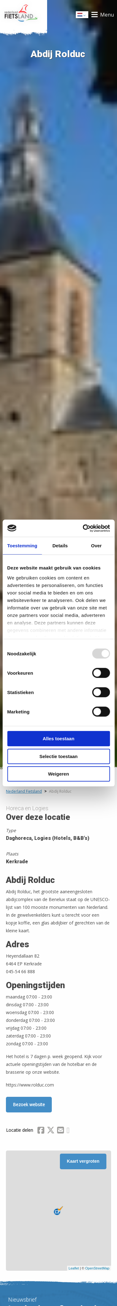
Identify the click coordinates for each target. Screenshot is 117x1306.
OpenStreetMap (97, 1268)
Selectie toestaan (58, 756)
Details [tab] (60, 545)
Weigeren (58, 773)
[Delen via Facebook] (40, 1131)
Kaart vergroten (83, 1161)
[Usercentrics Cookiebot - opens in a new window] (83, 528)
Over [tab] (96, 545)
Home (23, 14)
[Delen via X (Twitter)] (51, 1131)
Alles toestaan (59, 738)
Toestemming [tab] (22, 545)
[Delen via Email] (60, 1131)
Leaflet (74, 1268)
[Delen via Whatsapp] (67, 1131)
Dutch (82, 15)
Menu (107, 14)
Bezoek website (29, 1104)
